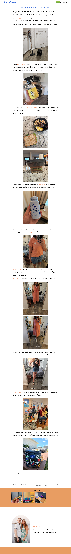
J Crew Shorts (15, 351)
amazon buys (17, 484)
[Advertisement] (17, 550)
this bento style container (32, 107)
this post (41, 434)
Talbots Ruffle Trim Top (17, 392)
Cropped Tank (23, 351)
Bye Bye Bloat (42, 184)
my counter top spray (21, 64)
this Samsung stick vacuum (24, 18)
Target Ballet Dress (17, 278)
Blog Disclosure (45, 481)
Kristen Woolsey (9, 2)
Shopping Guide (24, 484)
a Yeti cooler (18, 434)
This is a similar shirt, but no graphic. (28, 232)
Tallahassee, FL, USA (43, 485)
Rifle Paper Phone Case (17, 269)
